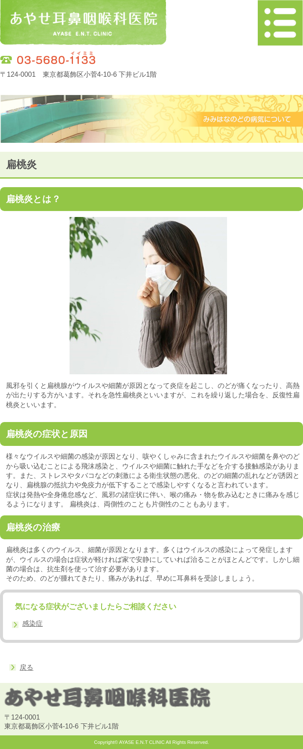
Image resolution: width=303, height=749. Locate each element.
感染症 (32, 623)
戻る (26, 667)
